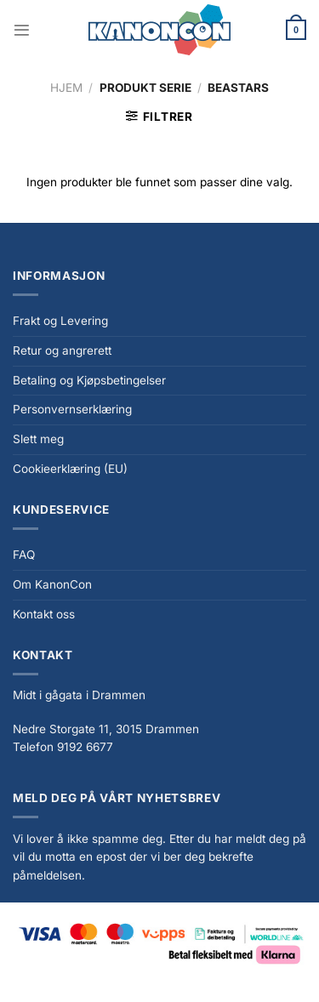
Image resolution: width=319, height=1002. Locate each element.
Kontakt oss (44, 614)
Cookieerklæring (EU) (70, 468)
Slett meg (38, 439)
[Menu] (22, 30)
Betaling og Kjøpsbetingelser (89, 380)
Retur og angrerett (62, 350)
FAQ (24, 554)
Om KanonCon (52, 584)
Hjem (66, 87)
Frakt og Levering (60, 320)
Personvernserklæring (72, 409)
